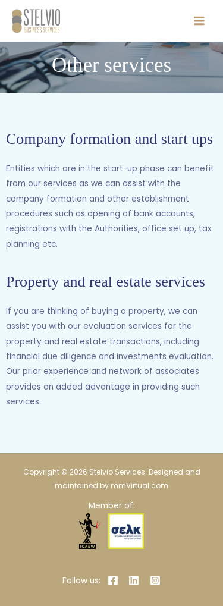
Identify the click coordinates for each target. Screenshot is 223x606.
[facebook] (114, 580)
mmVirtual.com (139, 486)
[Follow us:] (79, 581)
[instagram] (157, 580)
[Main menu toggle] (199, 21)
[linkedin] (135, 580)
